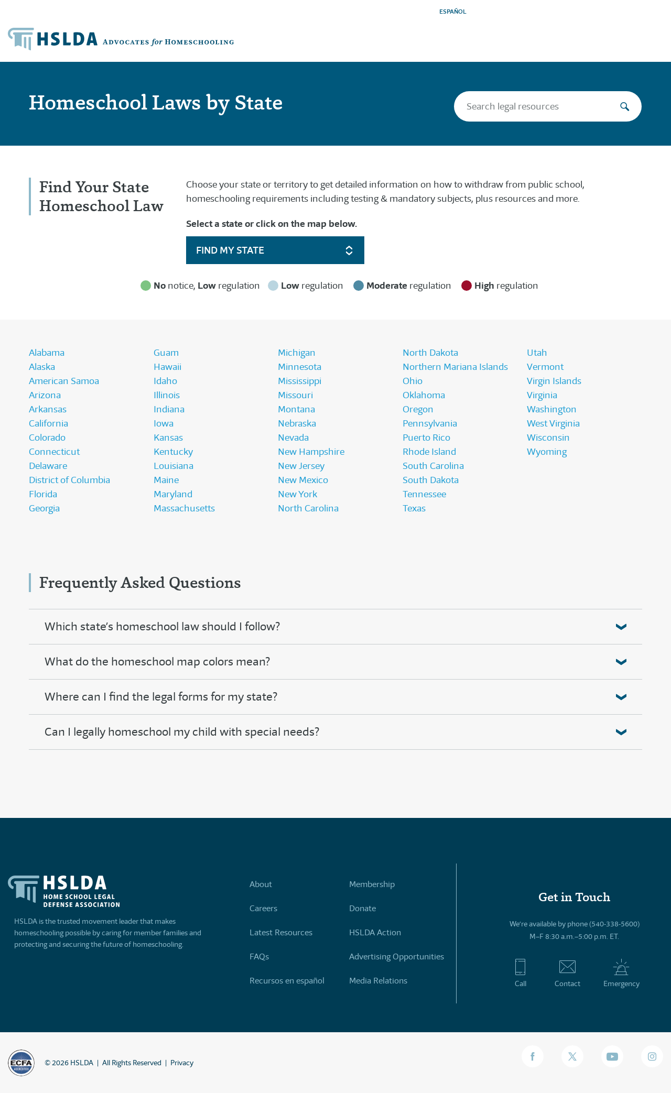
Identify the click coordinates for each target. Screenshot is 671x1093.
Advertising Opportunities (396, 956)
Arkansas (48, 409)
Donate (362, 908)
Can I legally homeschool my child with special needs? (182, 732)
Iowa (164, 423)
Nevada (293, 437)
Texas (414, 508)
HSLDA (81, 1062)
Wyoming (547, 451)
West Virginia (553, 423)
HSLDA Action (375, 932)
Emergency (621, 973)
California (48, 423)
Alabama (46, 352)
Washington (552, 409)
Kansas (168, 437)
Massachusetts (184, 508)
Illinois (167, 395)
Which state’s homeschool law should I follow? (162, 626)
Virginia (542, 395)
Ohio (413, 381)
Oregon (418, 409)
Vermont (545, 367)
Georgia (44, 508)
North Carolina (308, 508)
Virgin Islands (554, 381)
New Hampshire (311, 451)
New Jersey (301, 466)
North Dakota (430, 352)
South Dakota (431, 480)
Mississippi (299, 381)
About (261, 884)
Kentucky (173, 451)
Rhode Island (429, 451)
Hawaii (167, 367)
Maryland (173, 494)
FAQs (259, 956)
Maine (166, 480)
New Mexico (303, 480)
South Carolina (433, 466)
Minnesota (299, 367)
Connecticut (54, 451)
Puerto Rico (426, 437)
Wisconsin (548, 437)
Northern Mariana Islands (455, 367)
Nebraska (297, 423)
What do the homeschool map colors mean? (157, 661)
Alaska (42, 367)
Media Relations (378, 980)
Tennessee (424, 494)
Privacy (181, 1062)
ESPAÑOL (453, 11)
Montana (296, 409)
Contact (567, 973)
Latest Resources (281, 932)
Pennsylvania (430, 423)
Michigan (297, 352)
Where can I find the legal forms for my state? (161, 697)
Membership (372, 884)
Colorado (47, 437)
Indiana (169, 409)
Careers (263, 908)
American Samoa (64, 381)
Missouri (295, 395)
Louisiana (173, 466)
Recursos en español (287, 980)
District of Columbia (69, 480)
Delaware (48, 466)
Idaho (165, 381)
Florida (43, 494)
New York (297, 494)
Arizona (45, 395)
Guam (166, 352)
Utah (537, 352)
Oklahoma (424, 395)
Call (520, 973)
